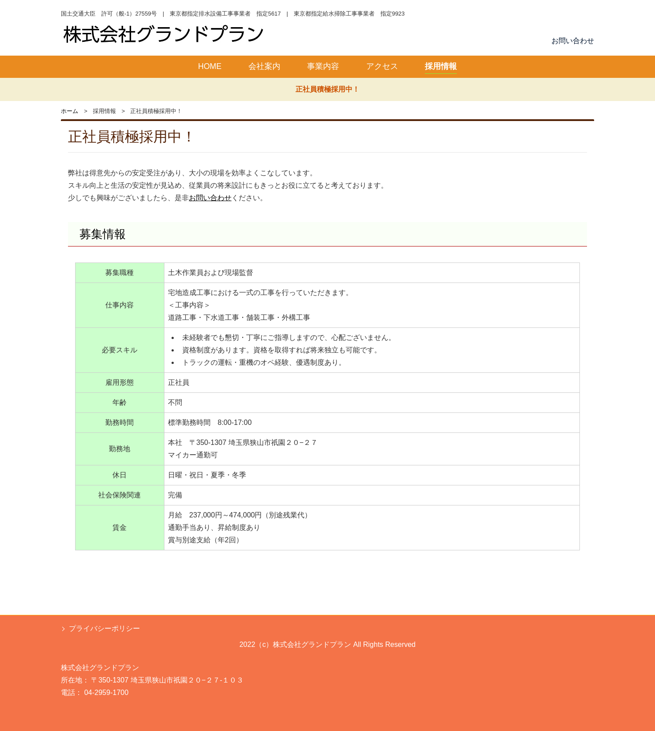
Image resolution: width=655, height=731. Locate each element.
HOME (210, 66)
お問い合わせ (572, 40)
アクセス (382, 66)
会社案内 (264, 66)
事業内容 (323, 66)
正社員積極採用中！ (327, 89)
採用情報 (441, 66)
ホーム (69, 111)
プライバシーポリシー (104, 628)
